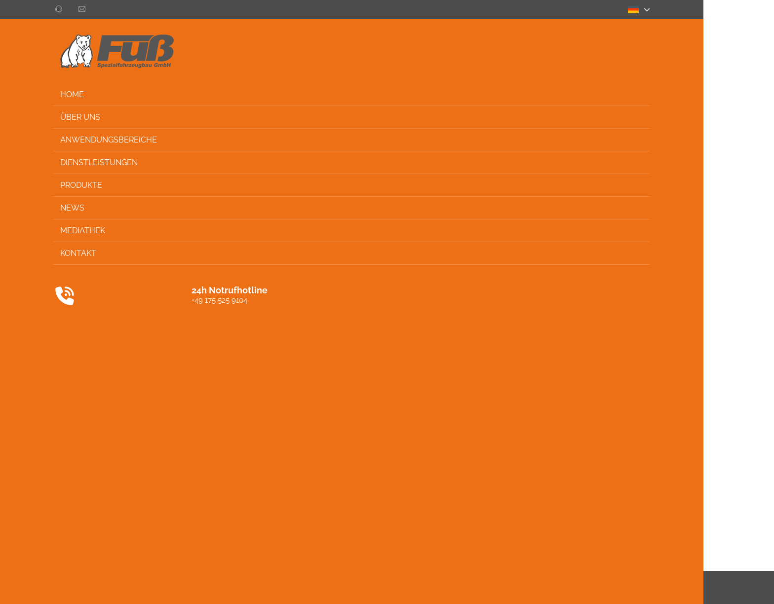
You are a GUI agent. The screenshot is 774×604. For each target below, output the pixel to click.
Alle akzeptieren (395, 111)
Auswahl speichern (321, 111)
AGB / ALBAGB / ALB (556, 587)
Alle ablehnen (461, 111)
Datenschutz (621, 587)
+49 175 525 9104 (67, 300)
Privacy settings (721, 587)
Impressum (669, 587)
